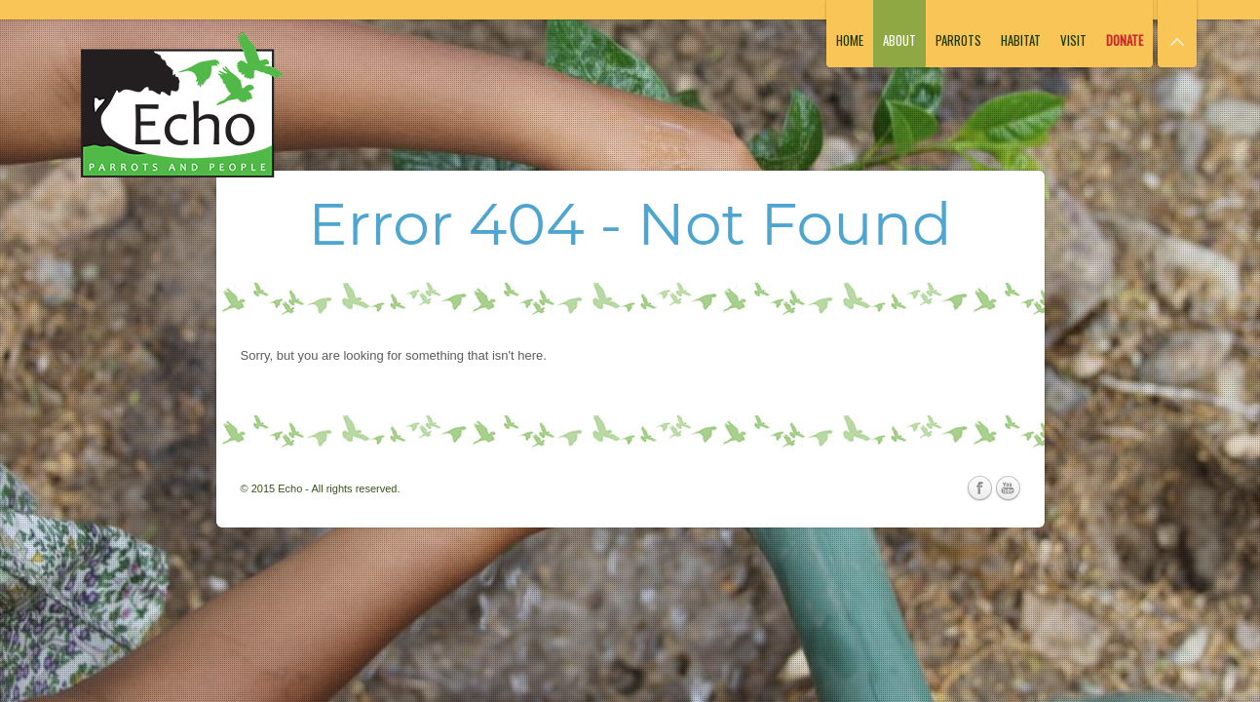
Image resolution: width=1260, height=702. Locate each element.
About (899, 40)
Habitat (1021, 40)
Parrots (958, 40)
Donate (1124, 40)
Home (849, 40)
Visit (1073, 40)
